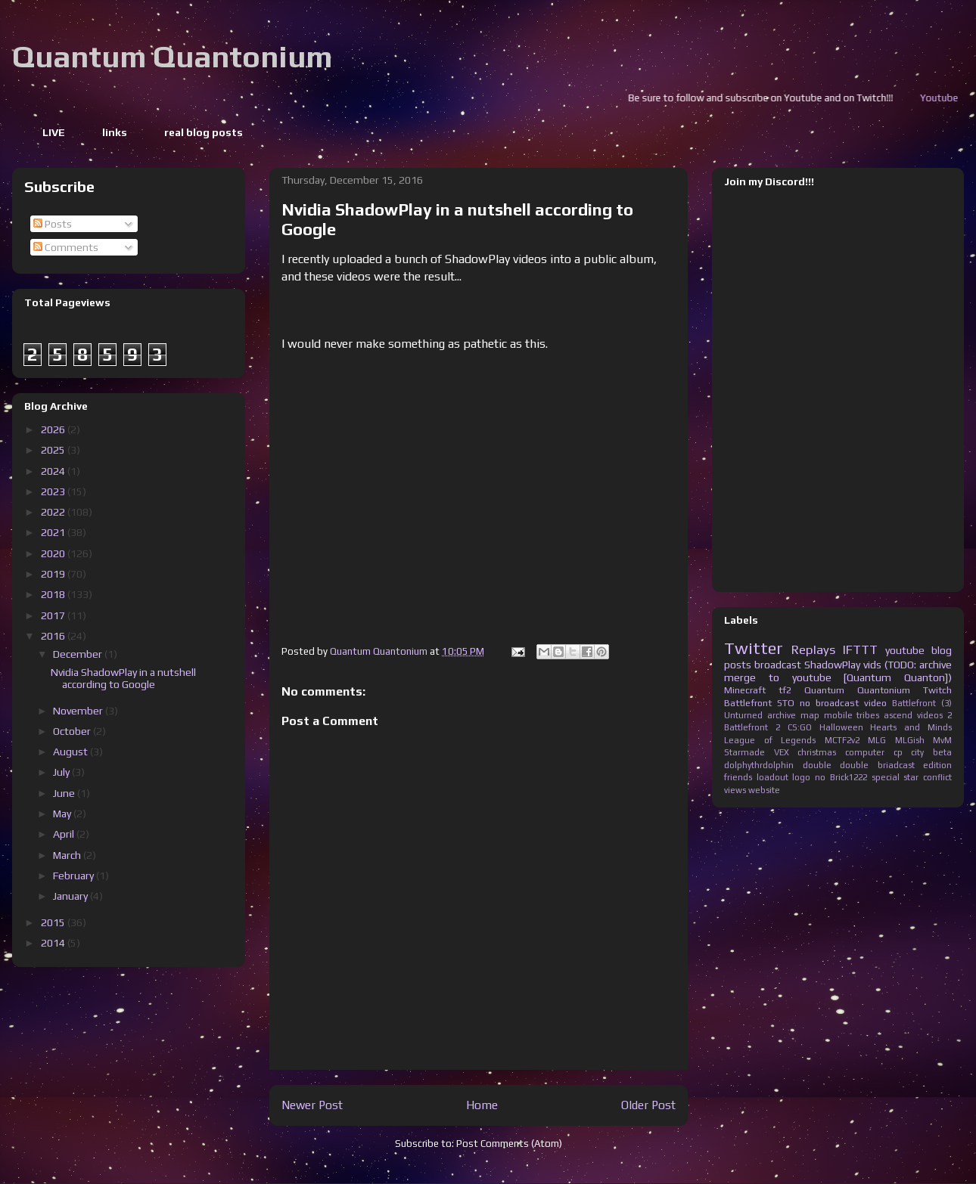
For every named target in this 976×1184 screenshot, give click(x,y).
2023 (54, 491)
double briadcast (877, 765)
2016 (54, 636)
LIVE (53, 132)
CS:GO (800, 727)
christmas (816, 752)
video (875, 702)
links (114, 132)
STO (785, 702)
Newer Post (312, 1104)
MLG (877, 740)
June (65, 793)
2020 (54, 553)
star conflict (927, 777)
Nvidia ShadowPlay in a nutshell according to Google (123, 678)
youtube (905, 650)
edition (937, 765)
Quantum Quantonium (172, 56)
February (74, 875)
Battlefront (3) (922, 703)
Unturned (743, 715)
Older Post (648, 1104)
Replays (813, 649)
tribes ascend (884, 715)
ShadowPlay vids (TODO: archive (878, 665)
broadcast (777, 665)
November (79, 711)
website (764, 790)
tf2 (785, 690)
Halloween (841, 727)
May (63, 813)
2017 (54, 615)
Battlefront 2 (752, 727)
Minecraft (745, 690)
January (71, 896)
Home (482, 1104)
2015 (54, 922)
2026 (54, 429)
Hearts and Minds (911, 727)
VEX (781, 752)
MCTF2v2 (842, 740)
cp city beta (923, 752)
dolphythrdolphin (759, 765)
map (809, 715)
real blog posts (203, 132)
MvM (942, 740)
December (78, 654)
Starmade (744, 752)
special (886, 777)
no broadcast (829, 702)
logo (801, 777)
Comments (65, 247)
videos (930, 715)
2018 (54, 594)
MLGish (910, 740)
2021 (54, 532)
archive (781, 715)
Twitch (937, 690)
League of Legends (770, 740)
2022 (54, 512)
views (735, 790)
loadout (772, 777)
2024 (54, 471)
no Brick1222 (841, 777)
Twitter (753, 648)
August (71, 751)
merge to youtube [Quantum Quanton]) (838, 677)
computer (864, 752)
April (64, 834)
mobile (838, 715)
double (817, 765)
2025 (54, 450)
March (68, 855)
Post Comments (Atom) (509, 1143)
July (62, 772)
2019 (54, 574)
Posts (52, 224)
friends (738, 777)
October (73, 731)
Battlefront (748, 702)
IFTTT (860, 649)
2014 (54, 943)
